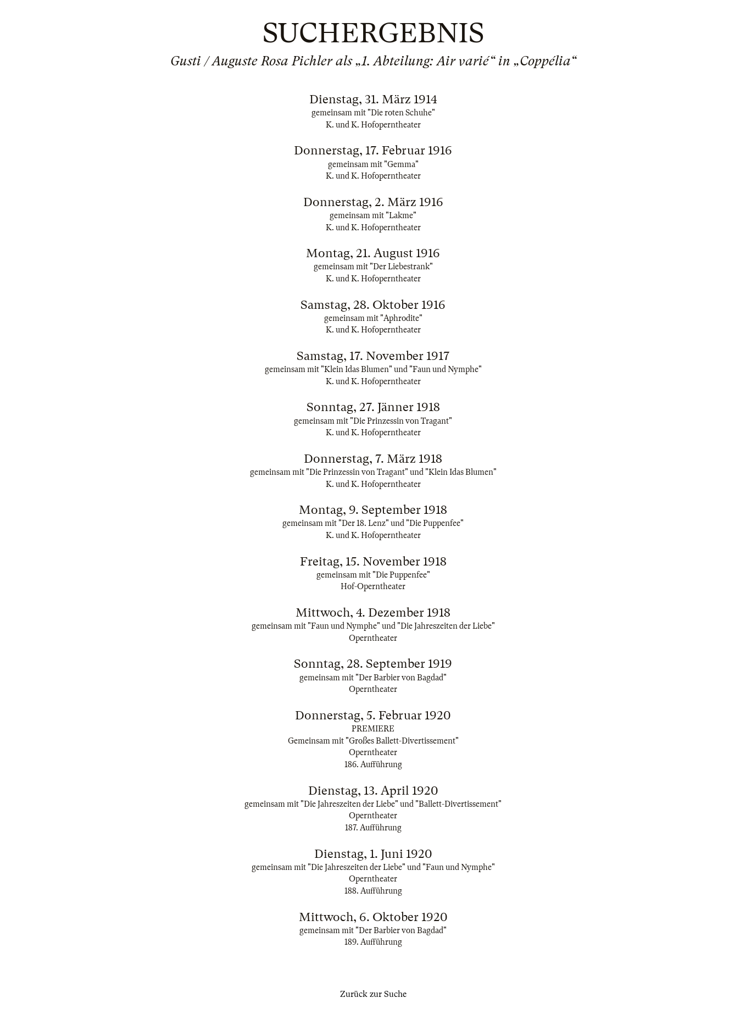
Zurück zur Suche (373, 994)
